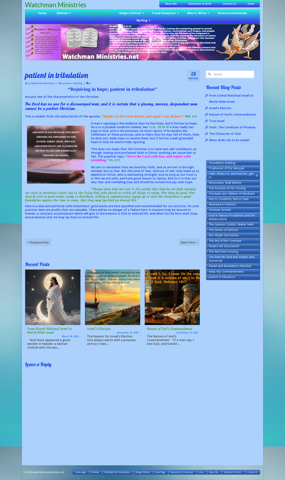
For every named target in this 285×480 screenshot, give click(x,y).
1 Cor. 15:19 (156, 127)
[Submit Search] (209, 74)
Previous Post (39, 242)
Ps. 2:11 (115, 160)
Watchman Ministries (55, 5)
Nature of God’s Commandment (232, 114)
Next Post (188, 242)
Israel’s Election (220, 108)
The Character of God (225, 134)
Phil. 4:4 (190, 116)
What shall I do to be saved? (229, 140)
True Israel (217, 121)
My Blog (77, 83)
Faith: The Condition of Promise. (232, 127)
